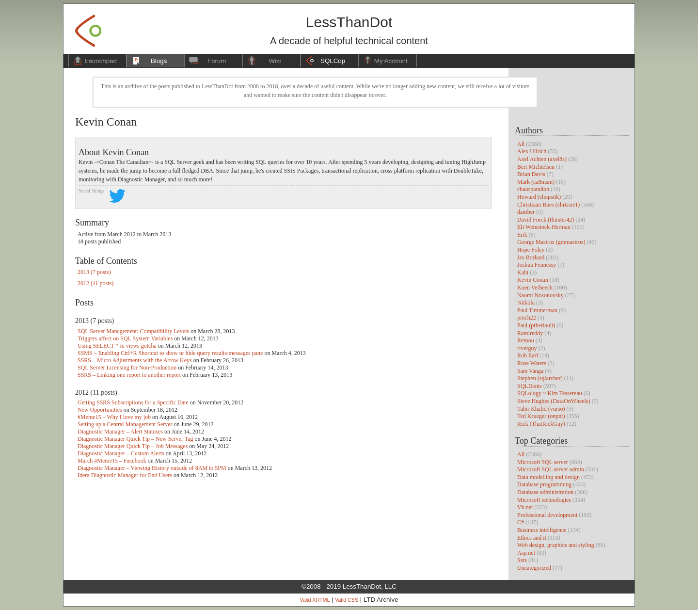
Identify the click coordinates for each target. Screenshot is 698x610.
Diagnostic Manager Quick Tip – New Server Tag (135, 438)
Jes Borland (530, 257)
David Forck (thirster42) (545, 219)
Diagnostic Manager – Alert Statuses (120, 431)
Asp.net (526, 552)
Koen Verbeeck (535, 287)
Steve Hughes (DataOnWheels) (553, 401)
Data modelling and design (548, 477)
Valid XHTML (315, 600)
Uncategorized (534, 567)
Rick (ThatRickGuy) (541, 423)
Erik (522, 234)
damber (526, 212)
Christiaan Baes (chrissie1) (548, 204)
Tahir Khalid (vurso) (541, 408)
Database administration (545, 492)
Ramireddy (530, 333)
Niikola (526, 302)
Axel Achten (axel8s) (542, 159)
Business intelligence (542, 530)
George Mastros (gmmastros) (551, 242)
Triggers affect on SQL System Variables (125, 338)
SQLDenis (529, 386)
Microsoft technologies (544, 500)
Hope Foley (530, 249)
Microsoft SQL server (542, 462)
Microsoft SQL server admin (550, 469)
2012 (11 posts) (95, 283)
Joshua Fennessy (536, 264)
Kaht (522, 272)
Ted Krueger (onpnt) (541, 416)
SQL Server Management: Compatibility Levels (133, 331)
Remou (525, 340)
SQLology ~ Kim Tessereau (549, 393)
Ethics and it (531, 537)
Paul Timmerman (537, 310)
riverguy (527, 348)
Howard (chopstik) (539, 196)
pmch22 (526, 317)
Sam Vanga (530, 371)
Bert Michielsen (536, 166)
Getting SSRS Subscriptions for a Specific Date (133, 402)
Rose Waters (531, 363)
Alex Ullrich (531, 151)
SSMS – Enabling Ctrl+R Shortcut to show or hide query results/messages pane (170, 353)
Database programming (544, 484)
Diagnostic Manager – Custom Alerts (121, 453)
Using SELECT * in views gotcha (117, 345)
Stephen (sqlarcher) (540, 378)
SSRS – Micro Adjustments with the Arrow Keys (135, 360)
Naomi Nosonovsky (540, 295)
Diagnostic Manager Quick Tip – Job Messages (133, 446)
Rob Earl (527, 355)
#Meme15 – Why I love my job (114, 417)
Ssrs (522, 560)
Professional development (547, 515)
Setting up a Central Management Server (125, 424)
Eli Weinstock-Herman (544, 227)
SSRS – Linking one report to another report (129, 374)
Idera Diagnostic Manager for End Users (125, 475)
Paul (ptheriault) (536, 325)
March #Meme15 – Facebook (112, 460)
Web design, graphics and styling (555, 545)
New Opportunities (100, 409)
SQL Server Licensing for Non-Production (127, 367)
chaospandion (533, 189)
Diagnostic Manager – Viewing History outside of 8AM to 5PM (152, 468)
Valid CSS (346, 600)
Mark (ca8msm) (536, 181)
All (520, 144)
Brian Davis (531, 174)
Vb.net (525, 507)
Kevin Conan (532, 279)
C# (520, 522)
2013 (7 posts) (94, 272)
